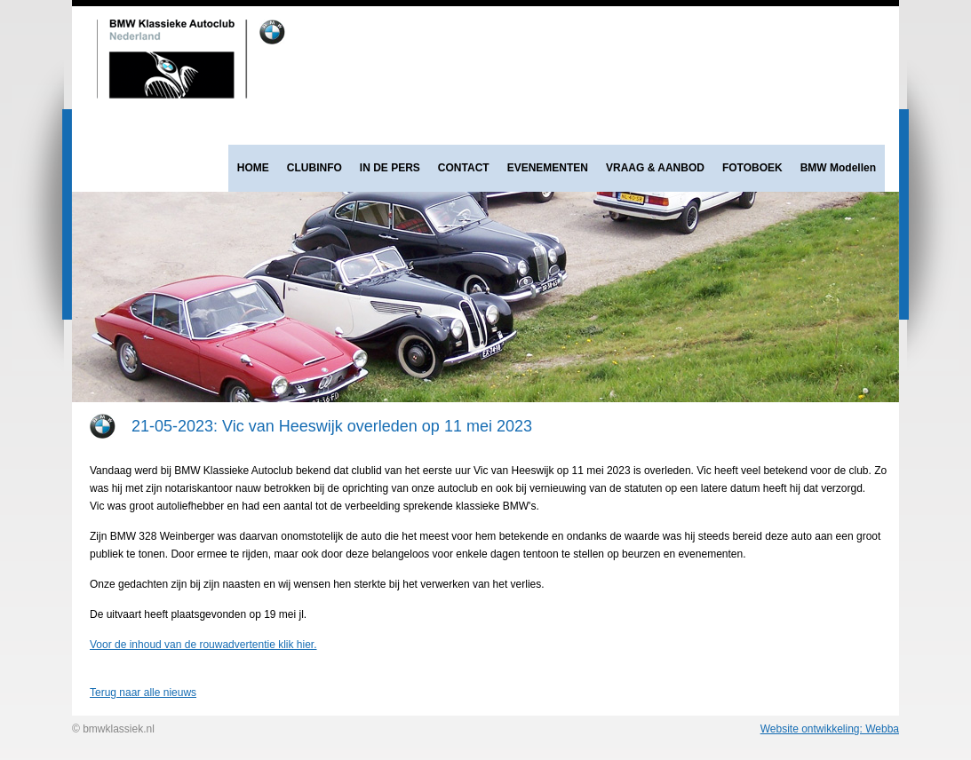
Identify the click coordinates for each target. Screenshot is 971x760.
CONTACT (463, 168)
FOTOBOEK (752, 168)
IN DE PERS (390, 168)
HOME (253, 168)
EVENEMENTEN (547, 168)
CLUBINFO (314, 168)
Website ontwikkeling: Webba (829, 729)
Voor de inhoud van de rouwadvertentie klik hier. (203, 644)
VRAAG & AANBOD (655, 168)
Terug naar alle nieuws (143, 692)
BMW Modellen (838, 168)
